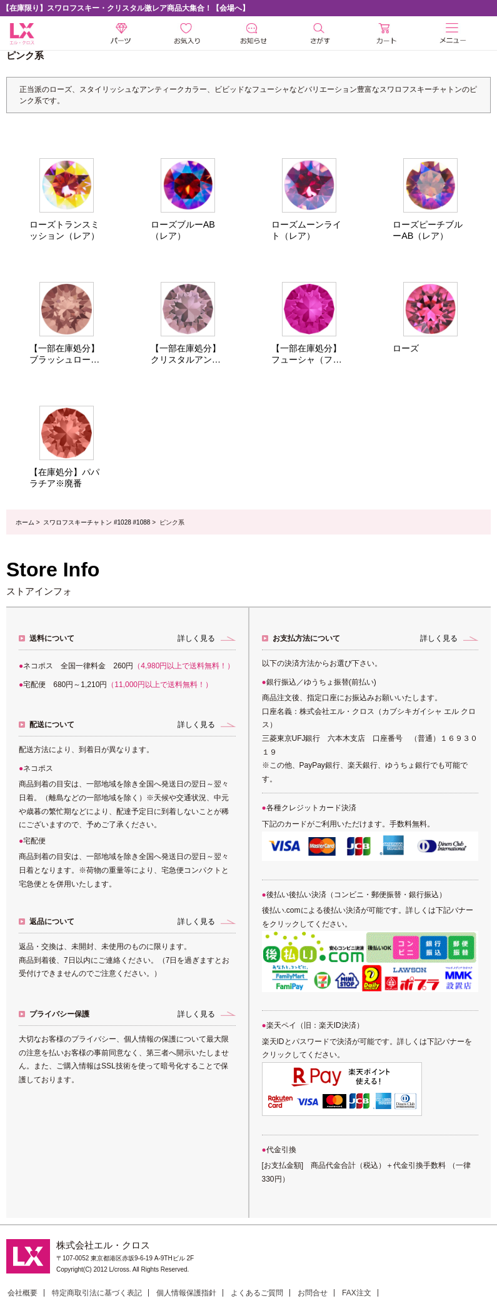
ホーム (25, 522)
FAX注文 (356, 1293)
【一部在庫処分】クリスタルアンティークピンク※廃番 (186, 354)
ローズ (406, 348)
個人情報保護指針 (186, 1293)
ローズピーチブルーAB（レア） (428, 230)
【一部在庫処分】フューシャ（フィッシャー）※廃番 (306, 354)
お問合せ (313, 1293)
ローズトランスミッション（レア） (64, 230)
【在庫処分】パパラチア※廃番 (64, 477)
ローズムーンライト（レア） (306, 230)
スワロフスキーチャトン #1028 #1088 (96, 522)
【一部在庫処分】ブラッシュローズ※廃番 (64, 354)
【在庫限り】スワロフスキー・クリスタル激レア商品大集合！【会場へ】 (125, 8)
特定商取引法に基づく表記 (97, 1293)
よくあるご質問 (257, 1293)
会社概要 (23, 1293)
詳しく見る (196, 638)
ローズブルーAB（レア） (183, 230)
